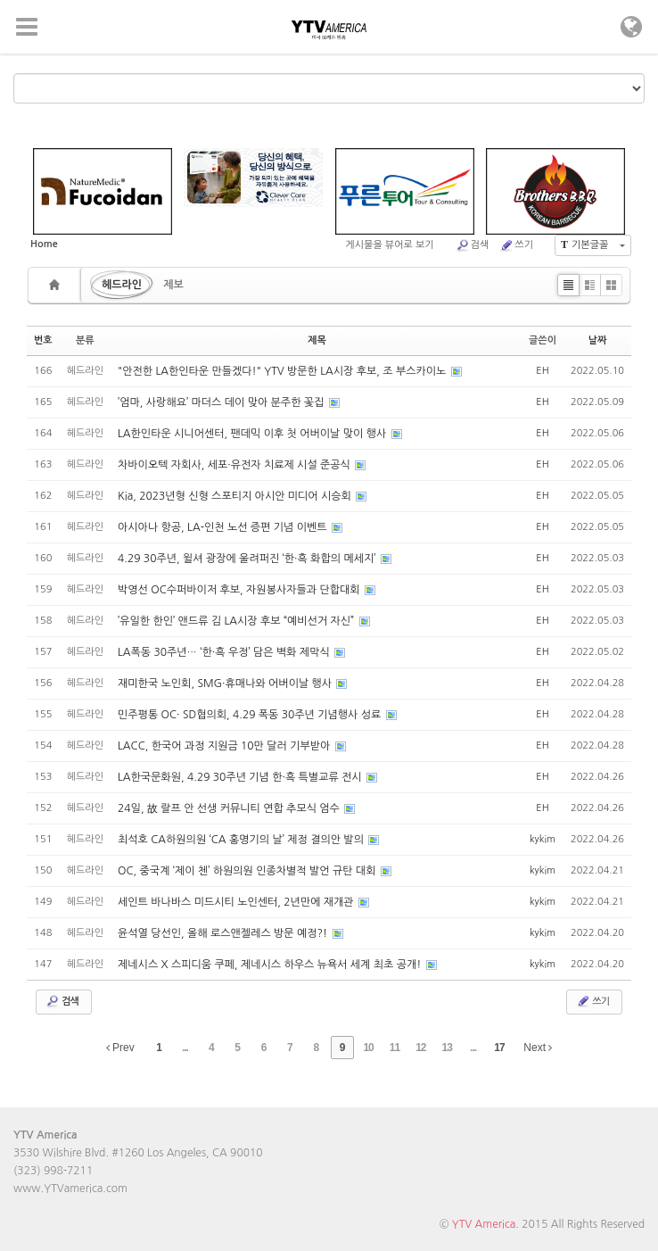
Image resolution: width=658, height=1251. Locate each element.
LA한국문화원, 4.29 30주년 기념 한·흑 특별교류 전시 (241, 777)
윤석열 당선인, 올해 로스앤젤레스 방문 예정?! (224, 933)
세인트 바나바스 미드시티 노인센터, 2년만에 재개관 (237, 902)
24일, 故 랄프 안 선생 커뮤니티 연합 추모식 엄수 (230, 808)
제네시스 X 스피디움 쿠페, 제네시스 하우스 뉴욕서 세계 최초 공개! (271, 964)
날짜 (597, 340)
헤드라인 (122, 284)
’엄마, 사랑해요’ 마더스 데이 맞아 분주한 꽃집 (222, 402)
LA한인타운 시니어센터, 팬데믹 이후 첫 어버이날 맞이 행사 (254, 433)
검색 (472, 245)
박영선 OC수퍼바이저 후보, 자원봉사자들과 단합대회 (240, 589)
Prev (120, 1047)
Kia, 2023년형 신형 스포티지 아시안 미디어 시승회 (236, 496)
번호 (43, 340)
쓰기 (516, 245)
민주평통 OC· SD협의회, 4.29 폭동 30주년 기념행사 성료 (251, 714)
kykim (542, 839)
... (185, 1047)
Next (537, 1047)
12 (420, 1047)
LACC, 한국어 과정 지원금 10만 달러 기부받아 (225, 746)
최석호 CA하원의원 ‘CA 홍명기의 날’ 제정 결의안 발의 (242, 839)
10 (368, 1047)
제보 (173, 284)
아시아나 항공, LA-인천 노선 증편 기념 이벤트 (224, 527)
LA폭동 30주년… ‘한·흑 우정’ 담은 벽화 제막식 (225, 652)
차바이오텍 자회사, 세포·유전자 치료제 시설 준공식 (235, 465)
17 (499, 1047)
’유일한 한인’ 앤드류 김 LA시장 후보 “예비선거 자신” (238, 621)
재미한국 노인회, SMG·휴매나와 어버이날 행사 (226, 683)
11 (394, 1047)
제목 (317, 340)
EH (542, 371)
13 (447, 1047)
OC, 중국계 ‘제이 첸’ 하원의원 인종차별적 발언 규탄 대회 (248, 871)
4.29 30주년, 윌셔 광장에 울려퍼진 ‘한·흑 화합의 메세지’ (248, 558)
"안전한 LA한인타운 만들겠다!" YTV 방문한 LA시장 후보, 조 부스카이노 (283, 371)
